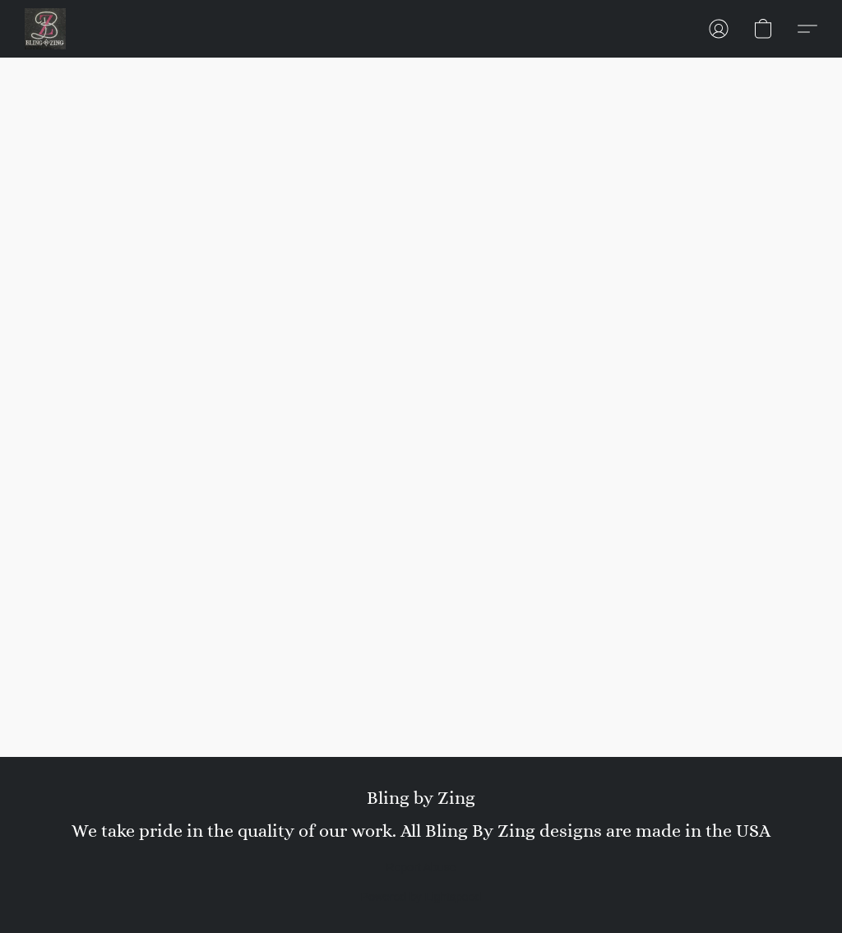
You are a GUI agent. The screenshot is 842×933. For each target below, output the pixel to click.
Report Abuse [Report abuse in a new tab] (421, 867)
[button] (45, 28)
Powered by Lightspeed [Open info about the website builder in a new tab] (421, 896)
